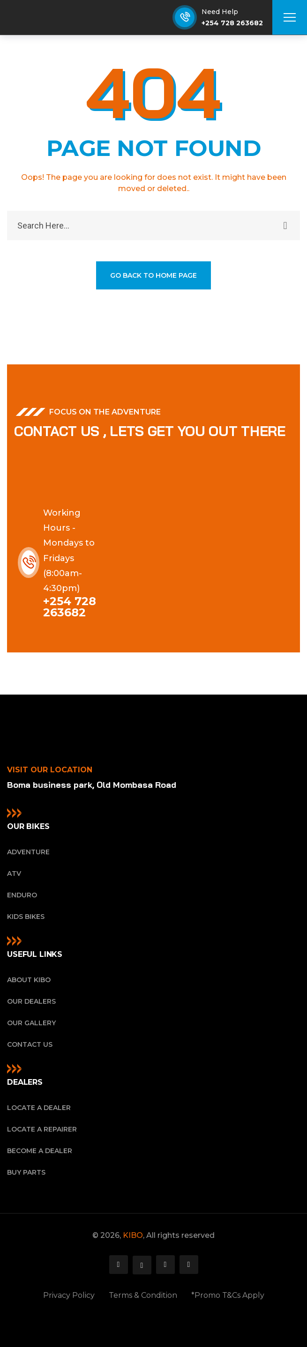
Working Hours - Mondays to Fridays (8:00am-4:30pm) (69, 550)
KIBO (133, 1235)
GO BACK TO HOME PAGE (153, 275)
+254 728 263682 (232, 23)
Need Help (220, 11)
